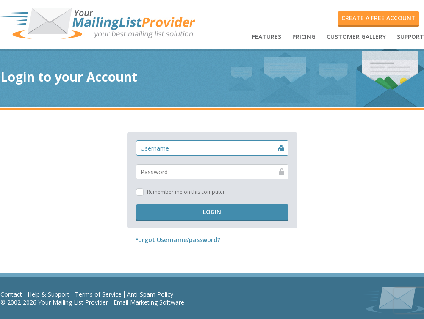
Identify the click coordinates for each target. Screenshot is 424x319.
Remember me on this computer (186, 191)
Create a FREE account (378, 18)
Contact (11, 294)
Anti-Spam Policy (150, 294)
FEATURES (266, 37)
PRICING (304, 37)
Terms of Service (98, 294)
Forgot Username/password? (177, 240)
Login (212, 212)
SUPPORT (410, 37)
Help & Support (48, 294)
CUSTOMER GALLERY (356, 37)
